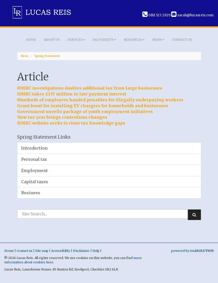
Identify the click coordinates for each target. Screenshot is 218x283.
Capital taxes (34, 181)
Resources (134, 40)
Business (30, 192)
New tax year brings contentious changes (62, 117)
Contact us (182, 40)
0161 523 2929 (156, 15)
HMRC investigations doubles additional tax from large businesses (89, 88)
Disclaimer (81, 251)
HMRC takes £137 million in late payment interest (71, 93)
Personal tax (34, 159)
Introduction (34, 148)
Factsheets (104, 40)
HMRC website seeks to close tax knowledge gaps (71, 123)
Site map (41, 251)
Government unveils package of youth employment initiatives (85, 111)
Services (76, 40)
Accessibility (60, 251)
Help (96, 251)
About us (52, 40)
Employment (34, 170)
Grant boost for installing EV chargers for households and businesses (92, 105)
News (158, 40)
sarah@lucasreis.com (192, 15)
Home (31, 40)
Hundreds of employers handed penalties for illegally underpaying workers (100, 99)
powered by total (192, 251)
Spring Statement (47, 56)
